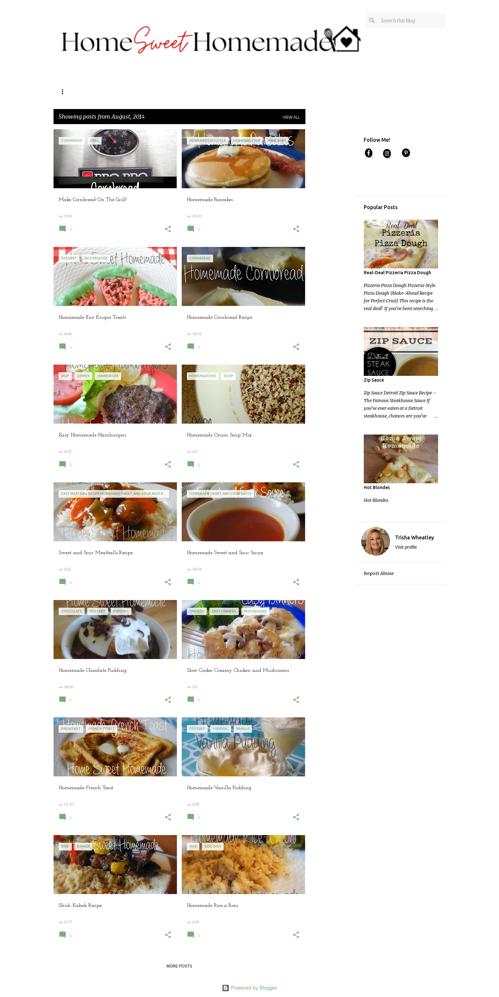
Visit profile (406, 547)
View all (291, 117)
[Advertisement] (330, 225)
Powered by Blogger (249, 988)
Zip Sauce (374, 380)
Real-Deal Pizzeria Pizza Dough (397, 272)
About (127, 92)
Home (65, 92)
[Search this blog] (412, 20)
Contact (95, 92)
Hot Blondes (377, 487)
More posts (179, 966)
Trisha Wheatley (414, 537)
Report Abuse (379, 573)
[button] (168, 229)
